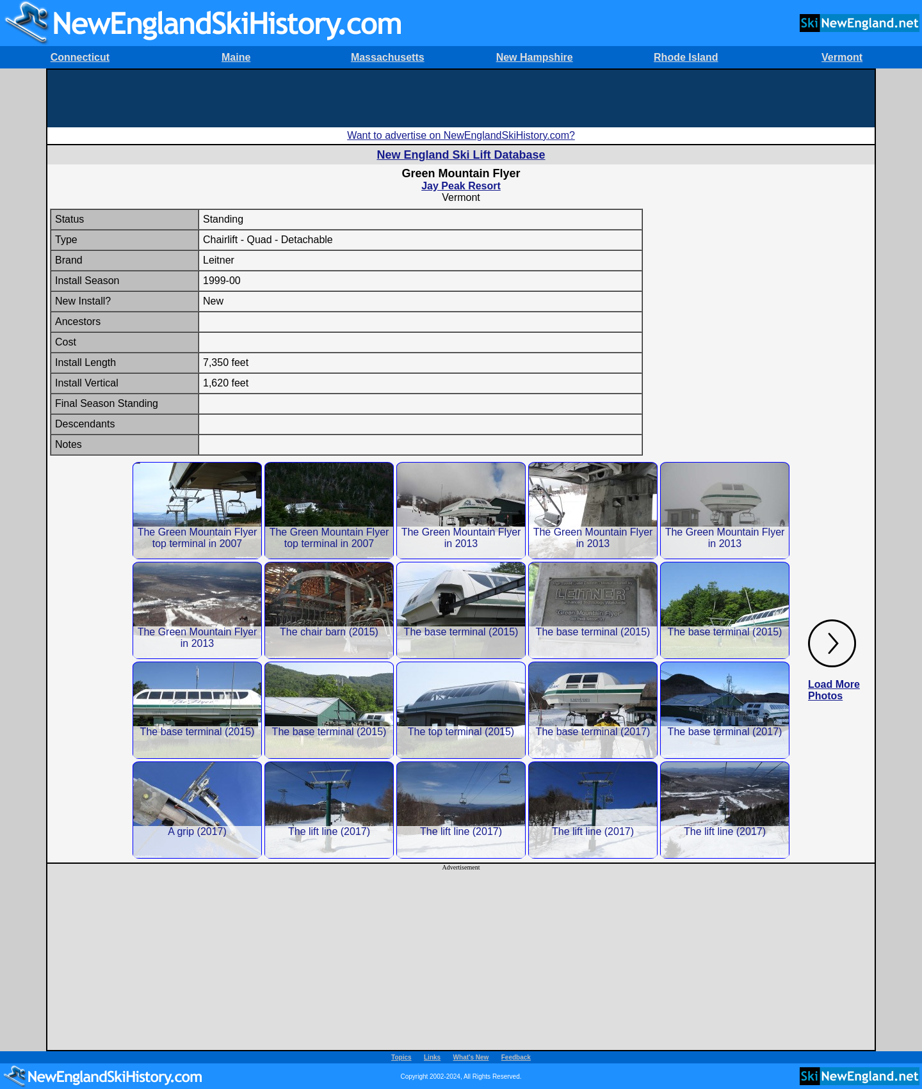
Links (432, 1057)
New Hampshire (534, 57)
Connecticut (80, 57)
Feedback (516, 1057)
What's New (471, 1057)
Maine (236, 57)
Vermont (841, 57)
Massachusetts (388, 57)
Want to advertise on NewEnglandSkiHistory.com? (461, 135)
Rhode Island (686, 57)
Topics (401, 1057)
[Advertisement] (461, 98)
